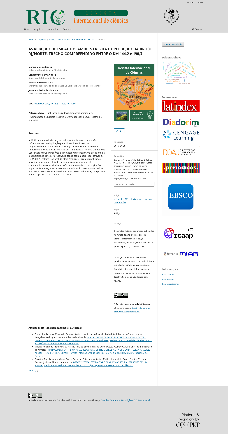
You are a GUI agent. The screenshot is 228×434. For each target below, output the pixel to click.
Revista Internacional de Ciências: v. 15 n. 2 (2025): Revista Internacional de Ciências (88, 365)
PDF (120, 130)
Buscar (197, 29)
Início (30, 39)
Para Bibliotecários (170, 283)
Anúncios (53, 29)
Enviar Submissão (173, 44)
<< (29, 370)
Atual (26, 29)
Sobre (66, 29)
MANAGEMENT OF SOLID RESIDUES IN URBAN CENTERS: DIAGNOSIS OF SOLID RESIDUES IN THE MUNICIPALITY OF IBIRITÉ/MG (90, 339)
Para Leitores (168, 274)
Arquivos (38, 29)
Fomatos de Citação (125, 184)
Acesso (201, 2)
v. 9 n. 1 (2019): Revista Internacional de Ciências (71, 39)
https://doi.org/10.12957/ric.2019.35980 (55, 103)
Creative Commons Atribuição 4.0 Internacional (125, 400)
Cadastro (190, 2)
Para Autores (168, 279)
